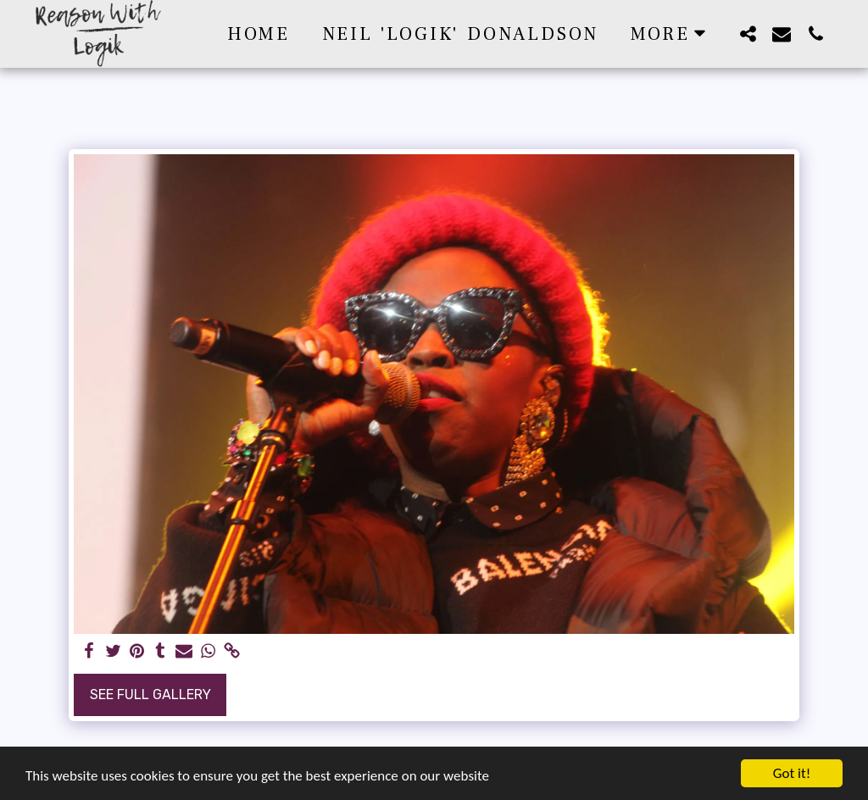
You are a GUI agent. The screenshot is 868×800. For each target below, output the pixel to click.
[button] (748, 33)
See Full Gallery (150, 694)
